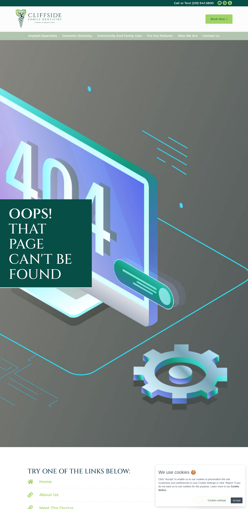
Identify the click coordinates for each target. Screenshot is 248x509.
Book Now (219, 19)
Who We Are (188, 35)
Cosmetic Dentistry (77, 35)
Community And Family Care (119, 35)
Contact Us (211, 35)
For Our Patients (160, 35)
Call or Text (194, 3)
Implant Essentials (42, 35)
